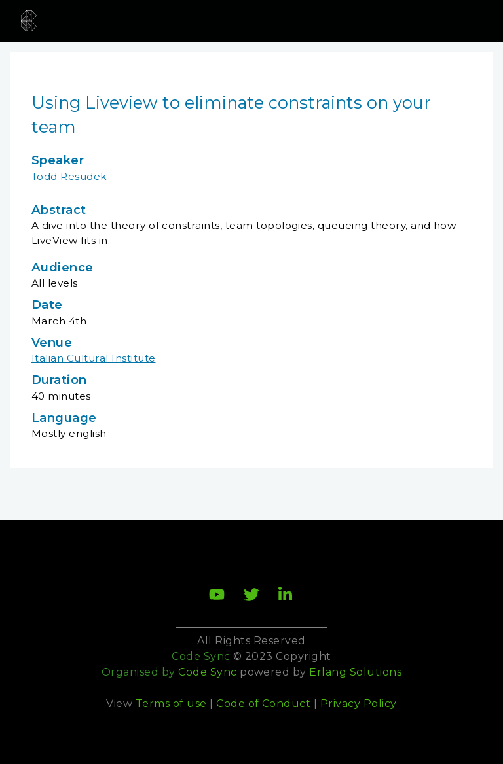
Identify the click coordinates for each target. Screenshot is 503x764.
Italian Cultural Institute (93, 358)
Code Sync (207, 672)
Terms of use (171, 703)
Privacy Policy (358, 703)
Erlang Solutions (355, 672)
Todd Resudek (69, 176)
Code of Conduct (263, 703)
